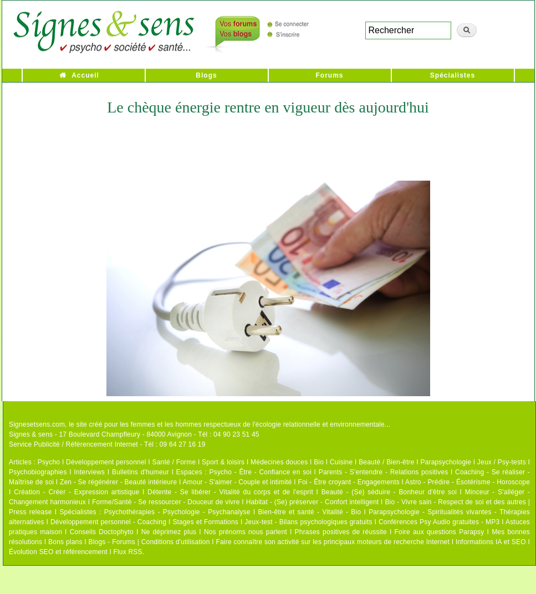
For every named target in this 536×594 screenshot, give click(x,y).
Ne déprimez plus (169, 532)
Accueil (85, 75)
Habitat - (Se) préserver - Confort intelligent (312, 502)
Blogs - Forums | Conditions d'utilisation (149, 542)
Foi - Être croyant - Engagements (348, 482)
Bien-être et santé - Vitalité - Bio (309, 512)
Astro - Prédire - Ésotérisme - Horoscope (467, 482)
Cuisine (341, 462)
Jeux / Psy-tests (501, 462)
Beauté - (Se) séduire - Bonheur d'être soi (389, 492)
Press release (30, 512)
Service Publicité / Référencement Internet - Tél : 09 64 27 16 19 (107, 444)
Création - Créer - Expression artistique (76, 492)
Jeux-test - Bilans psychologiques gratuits (308, 522)
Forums (329, 75)
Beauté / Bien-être (386, 462)
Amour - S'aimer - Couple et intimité (237, 482)
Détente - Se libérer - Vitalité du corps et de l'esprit (230, 492)
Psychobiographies (38, 472)
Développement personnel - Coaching (108, 522)
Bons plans (65, 542)
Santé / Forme (174, 462)
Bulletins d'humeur (140, 472)
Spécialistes (452, 75)
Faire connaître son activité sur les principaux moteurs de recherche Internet (333, 542)
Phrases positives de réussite (341, 532)
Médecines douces (279, 462)
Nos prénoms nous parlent (245, 532)
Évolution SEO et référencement (58, 552)
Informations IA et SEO (491, 542)
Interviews (89, 472)
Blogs (206, 75)
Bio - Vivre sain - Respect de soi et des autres (455, 502)
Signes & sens (31, 434)
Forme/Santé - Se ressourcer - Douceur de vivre (166, 502)
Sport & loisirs (223, 462)
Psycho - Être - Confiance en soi (261, 472)
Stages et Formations (205, 522)
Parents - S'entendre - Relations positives (383, 472)
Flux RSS (127, 552)
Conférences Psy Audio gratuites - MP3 (439, 522)
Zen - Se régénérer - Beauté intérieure (118, 482)
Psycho (49, 462)
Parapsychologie (445, 462)
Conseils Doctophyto (102, 532)
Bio (319, 462)
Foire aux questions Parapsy (439, 532)
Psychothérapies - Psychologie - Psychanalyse (177, 512)
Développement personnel (106, 462)
